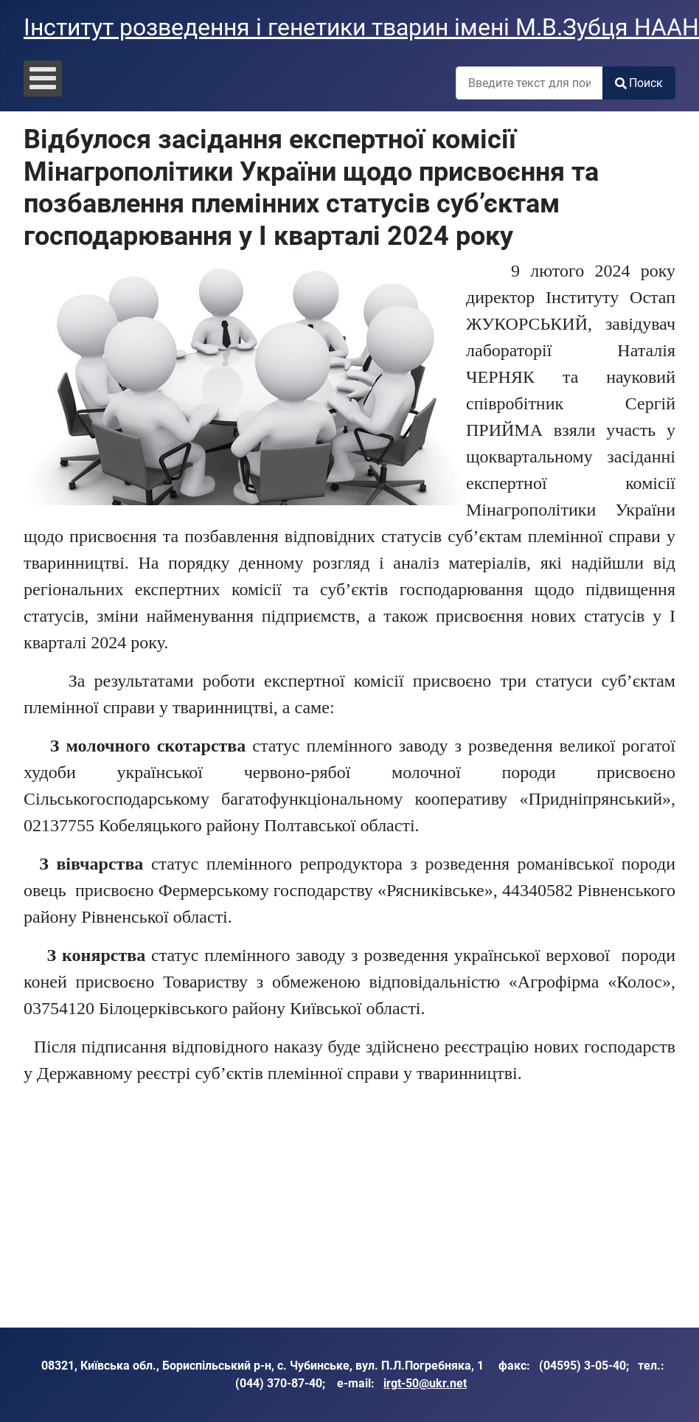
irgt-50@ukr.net (425, 1383)
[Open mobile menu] (43, 78)
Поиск (639, 83)
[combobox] (529, 83)
